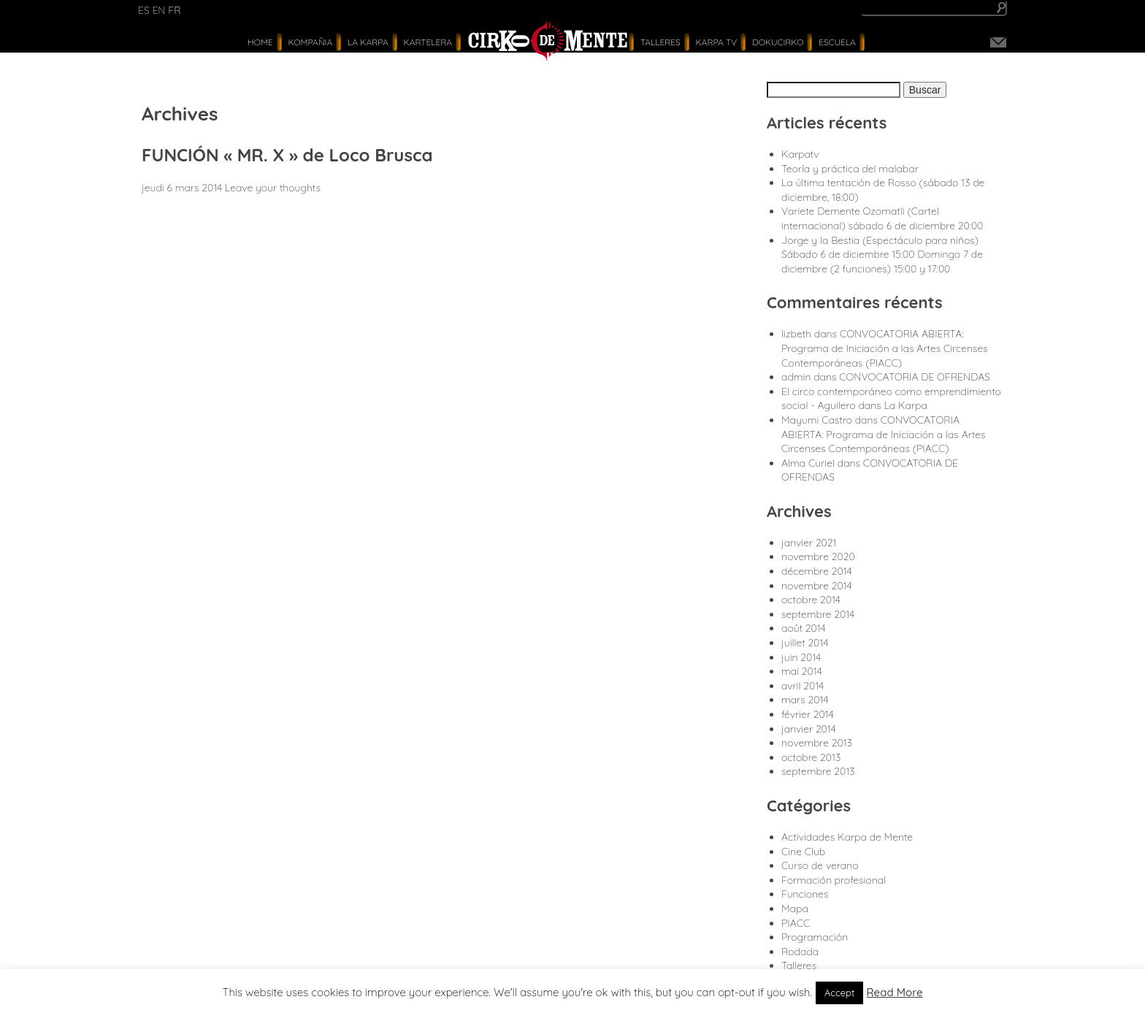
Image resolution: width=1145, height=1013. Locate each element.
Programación (814, 937)
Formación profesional (833, 880)
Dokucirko (777, 42)
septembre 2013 (818, 771)
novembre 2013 (816, 742)
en (158, 10)
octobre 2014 (810, 599)
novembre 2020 (818, 556)
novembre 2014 (816, 585)
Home (260, 42)
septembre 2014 (817, 614)
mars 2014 (804, 699)
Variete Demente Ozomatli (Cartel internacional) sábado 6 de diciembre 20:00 (882, 218)
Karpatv (800, 154)
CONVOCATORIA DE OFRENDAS (914, 376)
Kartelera (428, 42)
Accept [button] (839, 992)
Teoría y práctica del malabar (850, 168)
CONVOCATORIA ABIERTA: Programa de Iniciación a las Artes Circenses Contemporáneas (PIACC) (884, 348)
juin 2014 (801, 657)
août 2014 (803, 628)
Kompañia (310, 42)
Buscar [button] (925, 90)
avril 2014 (802, 685)
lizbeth (796, 333)
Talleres (660, 42)
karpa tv (716, 42)
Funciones (804, 894)
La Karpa (368, 42)
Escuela (837, 42)
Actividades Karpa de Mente (847, 837)
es (144, 10)
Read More (894, 992)
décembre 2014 (816, 571)
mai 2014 (801, 671)
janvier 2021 (809, 542)
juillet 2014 (804, 642)
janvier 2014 (808, 728)
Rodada (800, 951)
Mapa (794, 908)
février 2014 (807, 714)
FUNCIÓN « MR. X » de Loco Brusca (287, 155)
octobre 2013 (810, 757)
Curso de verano (820, 865)
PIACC (795, 923)
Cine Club (803, 851)
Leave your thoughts (273, 187)
